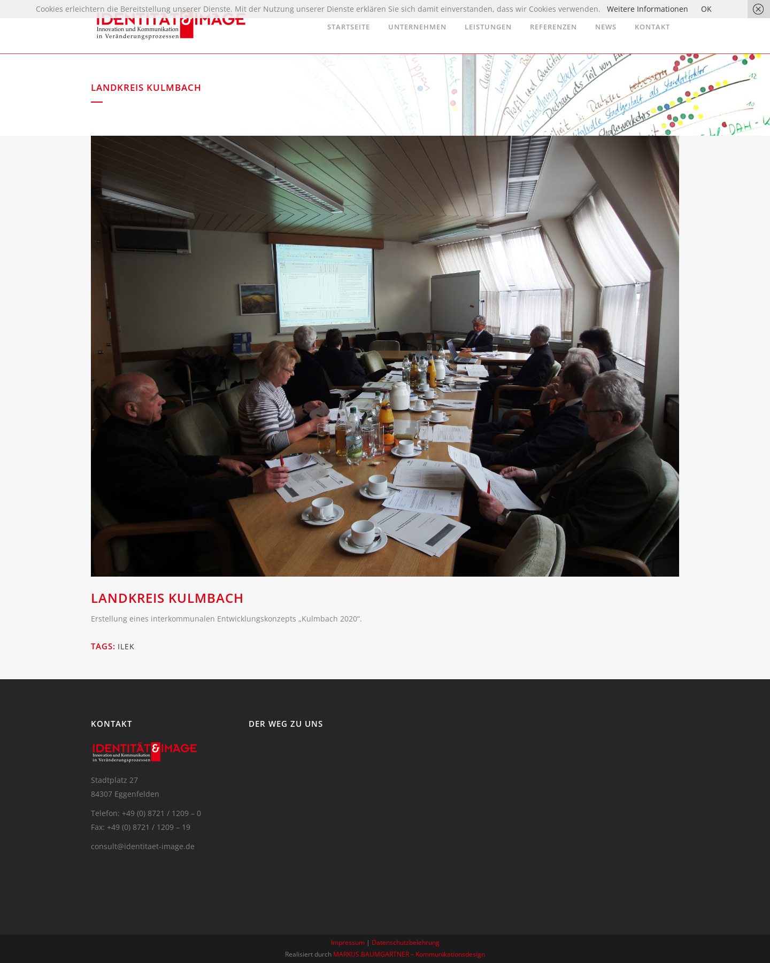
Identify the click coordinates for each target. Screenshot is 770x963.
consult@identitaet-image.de (143, 846)
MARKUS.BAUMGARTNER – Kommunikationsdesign (409, 954)
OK (706, 9)
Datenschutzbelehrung (406, 942)
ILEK (126, 646)
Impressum (348, 942)
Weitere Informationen (647, 9)
